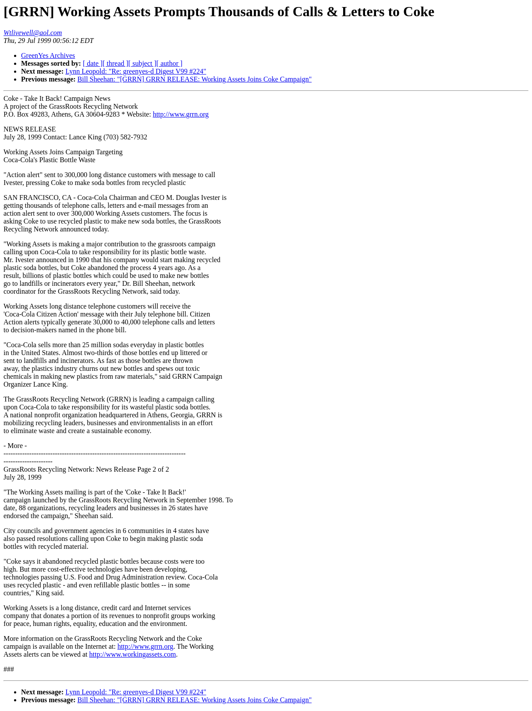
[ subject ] (142, 63)
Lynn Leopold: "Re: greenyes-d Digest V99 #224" (135, 71)
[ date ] (93, 63)
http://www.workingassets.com (132, 654)
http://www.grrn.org (181, 114)
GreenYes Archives (48, 55)
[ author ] (169, 63)
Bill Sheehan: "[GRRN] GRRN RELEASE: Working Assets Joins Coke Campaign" (195, 79)
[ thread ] (115, 63)
